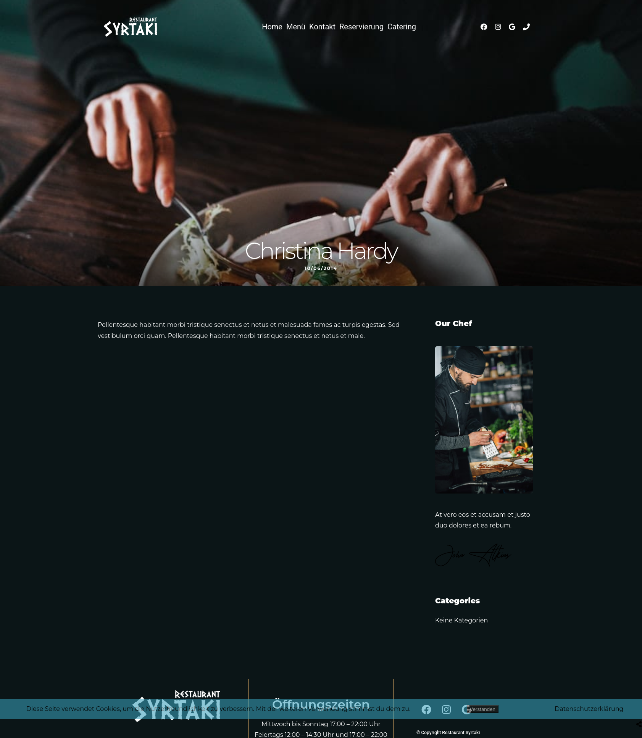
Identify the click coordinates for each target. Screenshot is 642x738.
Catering (401, 26)
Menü (295, 26)
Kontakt (322, 26)
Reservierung (361, 26)
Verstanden (482, 709)
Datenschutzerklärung (589, 708)
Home (272, 26)
